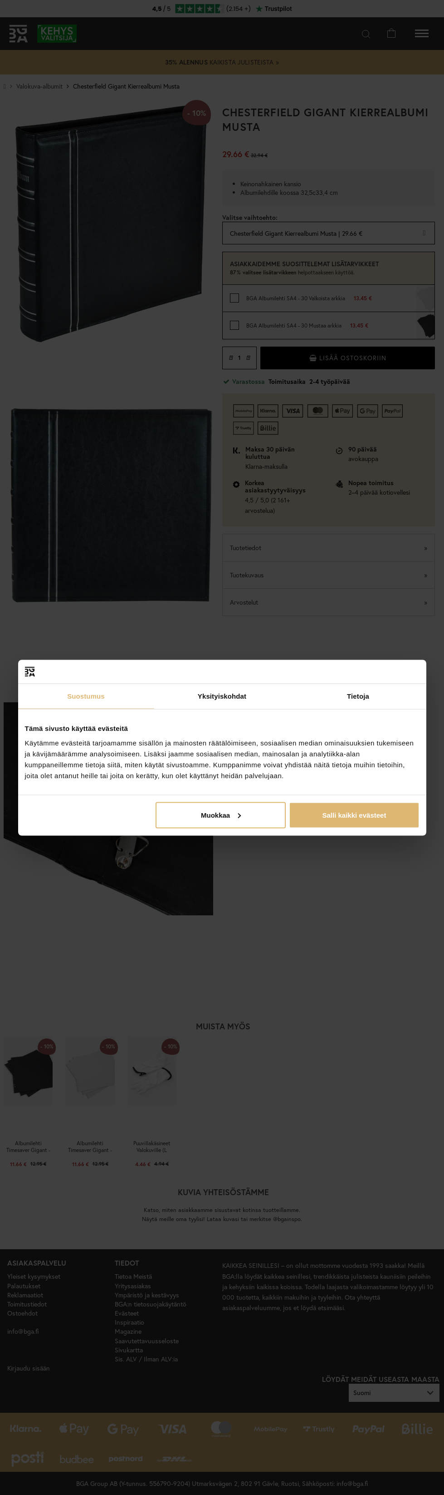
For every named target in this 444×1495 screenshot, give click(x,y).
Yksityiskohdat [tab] (222, 696)
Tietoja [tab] (358, 696)
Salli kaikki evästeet (354, 815)
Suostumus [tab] (86, 696)
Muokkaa (221, 815)
